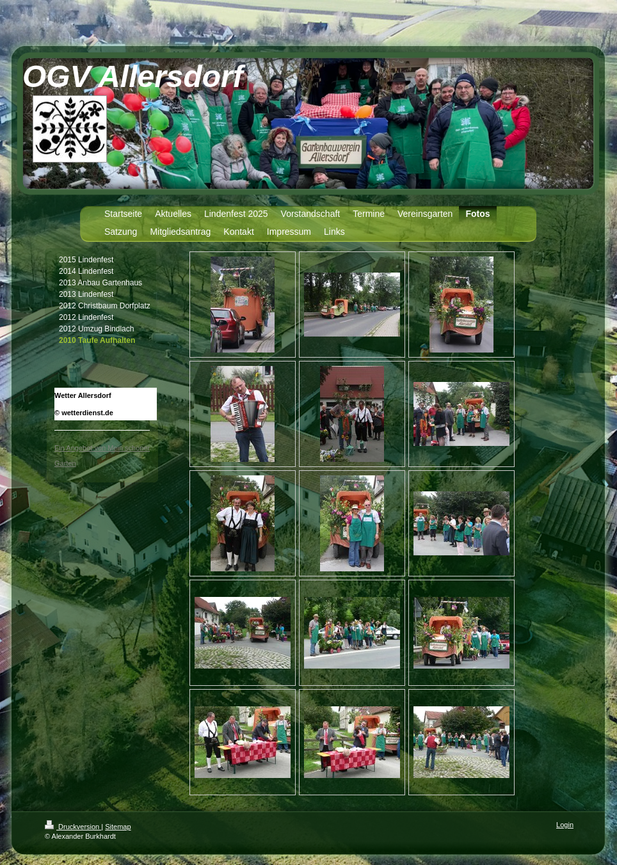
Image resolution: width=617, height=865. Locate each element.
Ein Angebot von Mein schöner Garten (102, 455)
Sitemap (118, 826)
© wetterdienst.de (83, 413)
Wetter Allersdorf (82, 395)
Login (564, 825)
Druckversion (73, 826)
